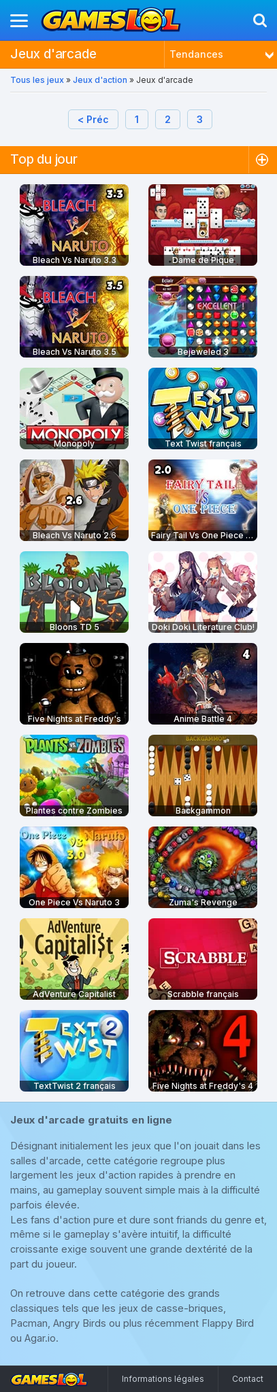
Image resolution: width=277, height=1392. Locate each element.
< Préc (93, 119)
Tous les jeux (37, 80)
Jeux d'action (100, 80)
